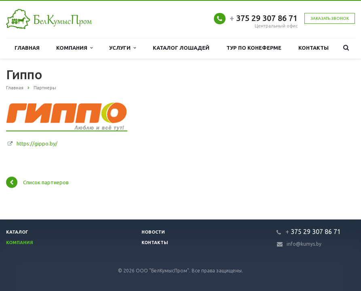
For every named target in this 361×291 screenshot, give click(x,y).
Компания (74, 48)
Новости (153, 232)
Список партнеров (37, 182)
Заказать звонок (329, 18)
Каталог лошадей (181, 48)
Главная (27, 48)
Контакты (313, 48)
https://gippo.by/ (37, 143)
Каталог (17, 232)
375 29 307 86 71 (264, 18)
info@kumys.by (304, 244)
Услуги (122, 48)
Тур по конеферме (253, 48)
